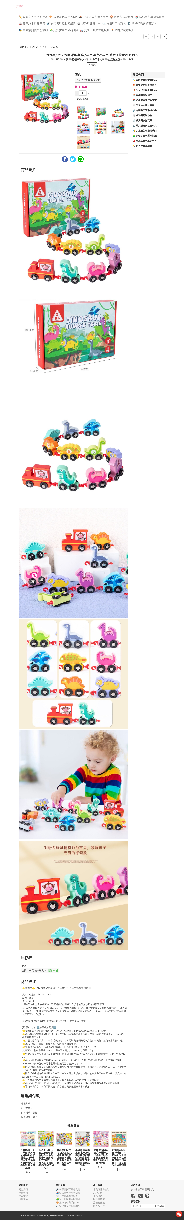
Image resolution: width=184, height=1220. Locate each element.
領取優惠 (159, 1206)
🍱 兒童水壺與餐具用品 (93, 16)
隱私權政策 (99, 1199)
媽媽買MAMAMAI (29, 46)
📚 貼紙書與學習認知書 (149, 16)
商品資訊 (92, 64)
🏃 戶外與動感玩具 (123, 29)
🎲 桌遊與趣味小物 (89, 23)
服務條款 (97, 1195)
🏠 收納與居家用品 (122, 16)
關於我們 (23, 1189)
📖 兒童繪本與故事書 (32, 23)
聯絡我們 (23, 1192)
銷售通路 (23, 1199)
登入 (106, 1189)
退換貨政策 (99, 1202)
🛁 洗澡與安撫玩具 (114, 23)
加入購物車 (82, 99)
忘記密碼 (97, 1192)
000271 (55, 46)
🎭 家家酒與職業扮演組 (33, 29)
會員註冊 (97, 1189)
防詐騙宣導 (99, 1205)
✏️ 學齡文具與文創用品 (33, 16)
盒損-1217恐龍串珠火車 (88, 80)
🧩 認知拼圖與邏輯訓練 (64, 29)
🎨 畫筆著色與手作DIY (63, 16)
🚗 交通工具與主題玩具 (95, 29)
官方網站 (23, 1195)
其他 (44, 46)
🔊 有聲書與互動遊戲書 (61, 23)
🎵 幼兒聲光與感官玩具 (142, 23)
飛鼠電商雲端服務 (73, 1216)
